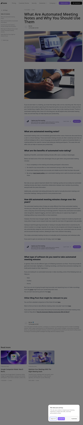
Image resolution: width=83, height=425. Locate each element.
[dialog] (64, 415)
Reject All (53, 421)
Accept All (61, 421)
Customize (74, 421)
